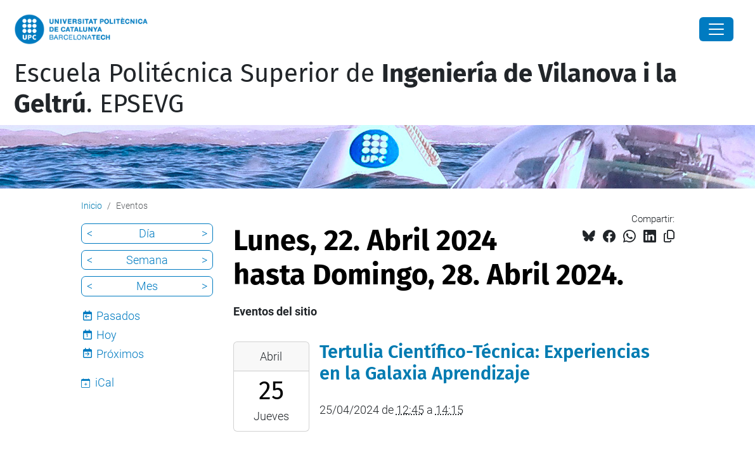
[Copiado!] (669, 236)
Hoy (106, 334)
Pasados (118, 315)
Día (147, 233)
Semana (147, 260)
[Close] (716, 29)
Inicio (91, 206)
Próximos (120, 354)
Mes (147, 286)
